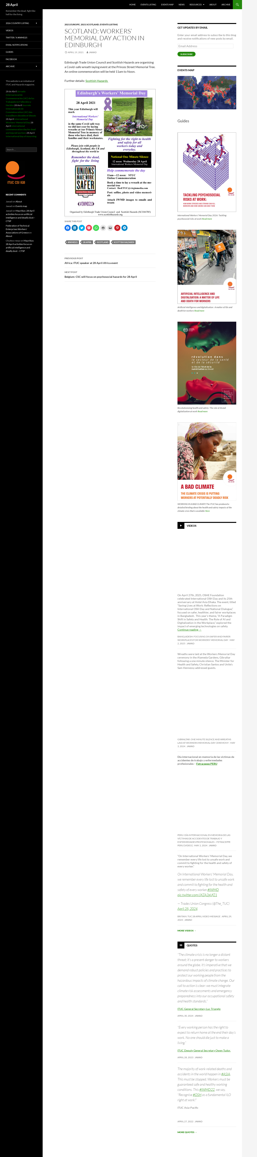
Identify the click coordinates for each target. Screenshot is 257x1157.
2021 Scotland (90, 24)
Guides (9, 52)
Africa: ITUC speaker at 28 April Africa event (110, 260)
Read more (207, 218)
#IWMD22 (207, 1089)
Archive (225, 4)
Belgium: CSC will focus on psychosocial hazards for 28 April (110, 274)
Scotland (102, 242)
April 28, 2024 (187, 908)
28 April (12, 4)
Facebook (11, 59)
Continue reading (189, 629)
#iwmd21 (73, 242)
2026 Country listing (17, 23)
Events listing (148, 4)
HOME (132, 4)
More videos (186, 930)
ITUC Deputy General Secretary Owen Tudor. (204, 1050)
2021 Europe (72, 24)
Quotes (192, 945)
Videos (191, 525)
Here (207, 510)
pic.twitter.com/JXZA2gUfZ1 (197, 895)
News (182, 4)
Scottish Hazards (96, 80)
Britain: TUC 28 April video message (198, 916)
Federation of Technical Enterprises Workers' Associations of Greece (17, 229)
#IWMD (213, 890)
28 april (87, 242)
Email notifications (17, 45)
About (212, 4)
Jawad (93, 52)
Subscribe (186, 54)
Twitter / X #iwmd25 (16, 37)
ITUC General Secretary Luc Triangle (199, 1008)
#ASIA (225, 1074)
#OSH (197, 1095)
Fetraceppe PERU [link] (206, 763)
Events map (167, 4)
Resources (196, 4)
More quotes (187, 1132)
